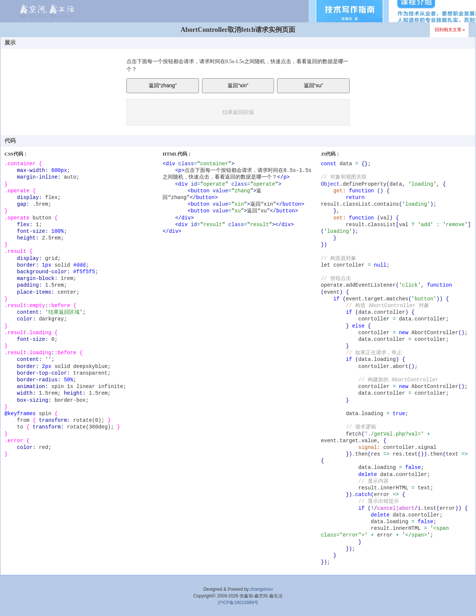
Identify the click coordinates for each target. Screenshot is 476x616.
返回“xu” (313, 85)
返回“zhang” (163, 85)
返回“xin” (238, 85)
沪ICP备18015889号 (238, 602)
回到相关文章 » (450, 29)
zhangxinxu (261, 589)
